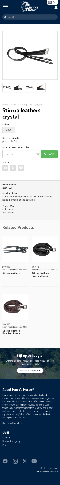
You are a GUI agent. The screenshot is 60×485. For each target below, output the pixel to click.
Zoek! (49, 154)
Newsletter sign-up (29, 370)
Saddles (15, 104)
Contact (6, 437)
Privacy (5, 445)
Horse (5, 104)
